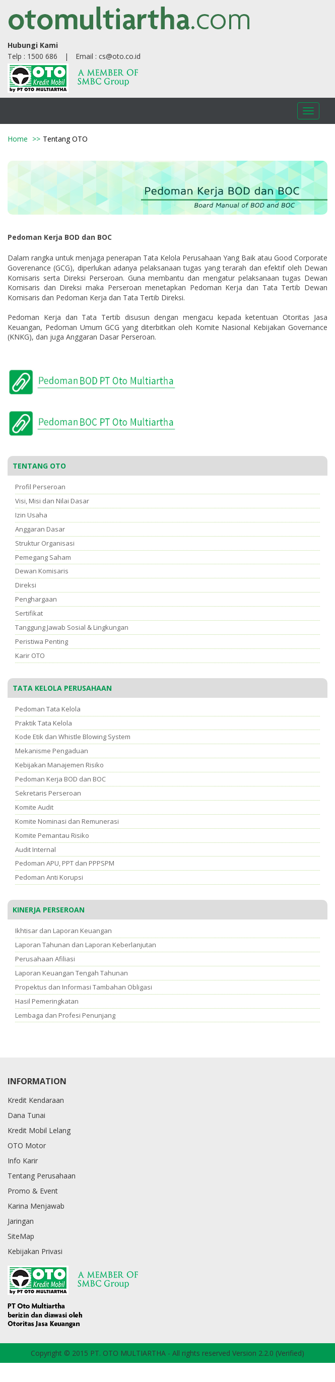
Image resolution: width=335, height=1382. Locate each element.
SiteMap (21, 1236)
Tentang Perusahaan (42, 1175)
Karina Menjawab (36, 1206)
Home (18, 139)
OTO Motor (27, 1145)
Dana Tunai (26, 1115)
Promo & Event (33, 1191)
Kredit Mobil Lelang (39, 1130)
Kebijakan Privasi (35, 1251)
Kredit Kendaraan (36, 1100)
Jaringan (21, 1221)
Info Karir (23, 1160)
